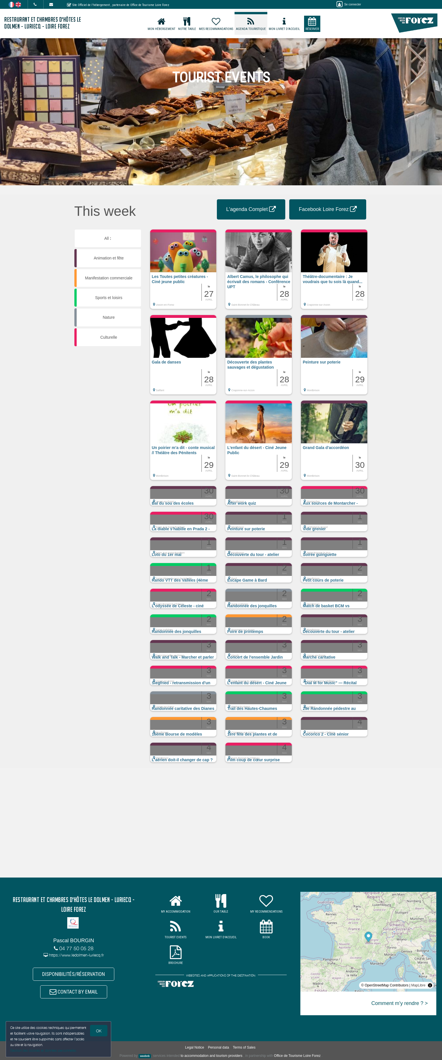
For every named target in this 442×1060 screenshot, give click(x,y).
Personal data (218, 1047)
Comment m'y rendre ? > (399, 1003)
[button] (183, 272)
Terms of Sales (244, 1047)
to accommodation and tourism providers (212, 1056)
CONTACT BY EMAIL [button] (74, 992)
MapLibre (418, 985)
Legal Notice (194, 1047)
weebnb (145, 1056)
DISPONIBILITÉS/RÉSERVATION (73, 974)
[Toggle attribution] (430, 985)
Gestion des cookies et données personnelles (43, 1050)
